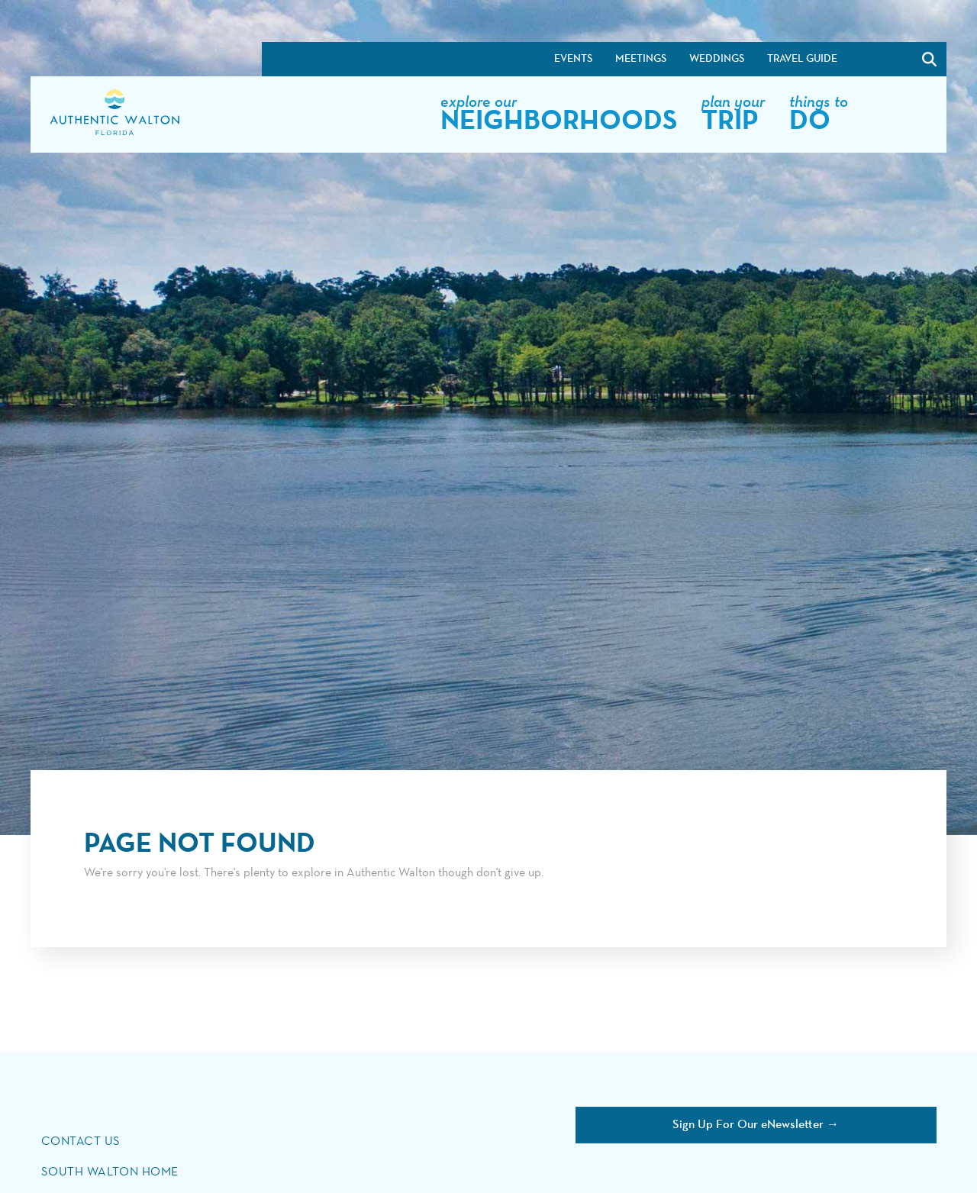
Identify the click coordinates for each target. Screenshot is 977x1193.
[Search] (929, 59)
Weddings (716, 58)
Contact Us (81, 1142)
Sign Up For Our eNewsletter (748, 1125)
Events (573, 58)
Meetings (640, 58)
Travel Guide (802, 58)
